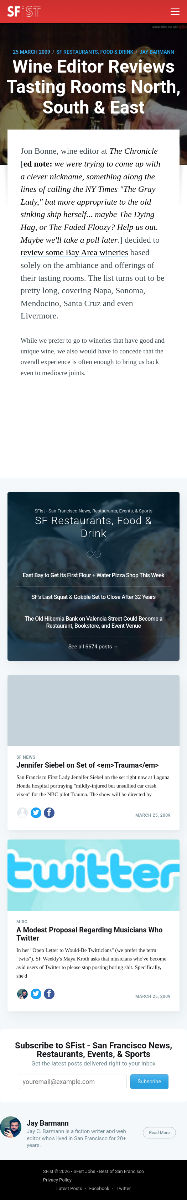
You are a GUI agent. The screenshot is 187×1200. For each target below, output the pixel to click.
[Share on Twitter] (36, 813)
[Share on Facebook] (49, 813)
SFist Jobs (84, 1171)
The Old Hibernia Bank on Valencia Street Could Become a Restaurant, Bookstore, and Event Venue (93, 622)
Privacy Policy (57, 1180)
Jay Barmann (157, 52)
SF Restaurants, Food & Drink (94, 52)
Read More (159, 1132)
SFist (48, 1171)
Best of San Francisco (121, 1171)
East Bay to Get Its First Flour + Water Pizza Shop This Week (94, 575)
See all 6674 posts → (93, 646)
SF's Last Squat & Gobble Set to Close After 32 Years (93, 597)
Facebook (99, 1188)
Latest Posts (69, 1188)
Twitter (123, 1188)
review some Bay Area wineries (74, 252)
